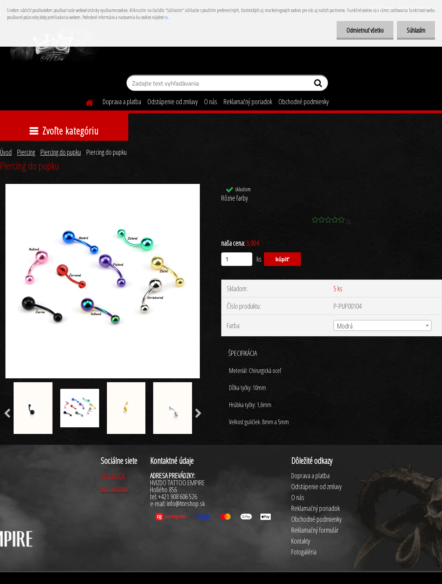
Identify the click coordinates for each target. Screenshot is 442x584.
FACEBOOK (113, 475)
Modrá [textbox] (345, 325)
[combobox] (383, 325)
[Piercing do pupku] (102, 187)
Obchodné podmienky (303, 101)
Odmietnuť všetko (365, 30)
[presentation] (198, 413)
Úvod (6, 152)
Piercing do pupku (60, 152)
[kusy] (236, 259)
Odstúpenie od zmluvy (172, 101)
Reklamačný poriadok (248, 101)
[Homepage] (85, 101)
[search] (319, 85)
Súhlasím (416, 30)
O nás (210, 101)
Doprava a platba (122, 101)
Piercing (26, 152)
